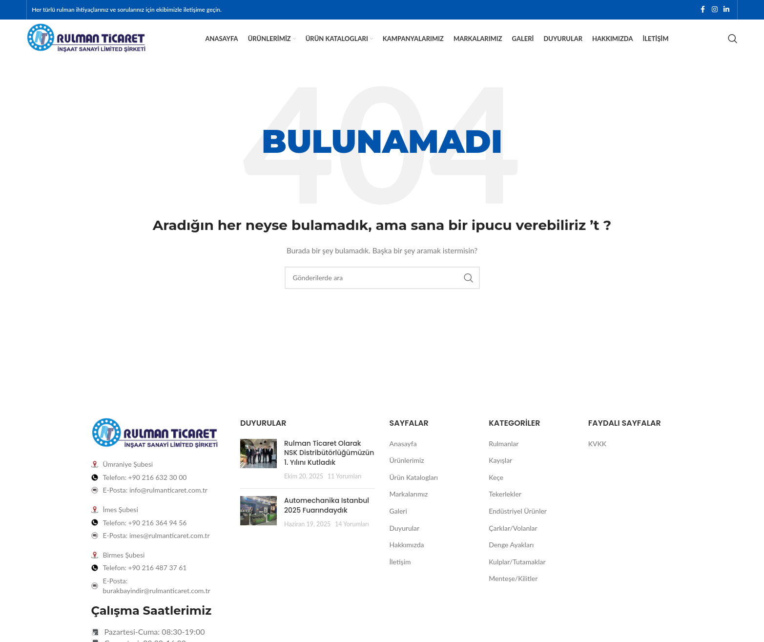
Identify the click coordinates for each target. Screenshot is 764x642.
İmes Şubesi (120, 523)
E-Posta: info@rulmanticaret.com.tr (155, 504)
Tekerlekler (505, 508)
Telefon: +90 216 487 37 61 (145, 582)
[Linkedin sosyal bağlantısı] (726, 10)
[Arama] (733, 46)
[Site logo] (86, 45)
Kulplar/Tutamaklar (517, 575)
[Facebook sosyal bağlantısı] (703, 10)
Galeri (398, 524)
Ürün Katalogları (414, 491)
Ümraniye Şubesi (128, 478)
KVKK (597, 457)
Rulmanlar (503, 457)
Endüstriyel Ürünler (518, 524)
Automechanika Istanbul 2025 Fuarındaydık (326, 519)
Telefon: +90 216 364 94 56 (145, 536)
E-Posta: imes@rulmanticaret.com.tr (156, 549)
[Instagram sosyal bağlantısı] (715, 10)
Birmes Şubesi (124, 568)
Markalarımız (409, 508)
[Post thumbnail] (258, 474)
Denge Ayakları (511, 558)
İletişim (400, 575)
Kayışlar (500, 474)
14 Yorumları (352, 537)
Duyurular (405, 542)
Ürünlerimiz (407, 474)
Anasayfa (403, 457)
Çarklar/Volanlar (513, 542)
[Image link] (154, 447)
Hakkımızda (407, 558)
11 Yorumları (345, 490)
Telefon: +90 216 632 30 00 (145, 491)
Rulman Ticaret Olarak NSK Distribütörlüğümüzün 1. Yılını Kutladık (329, 466)
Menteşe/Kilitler (513, 592)
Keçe (496, 491)
